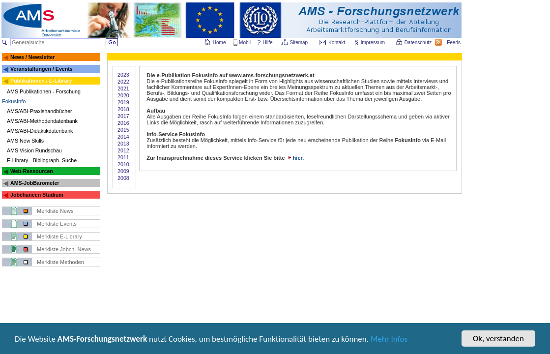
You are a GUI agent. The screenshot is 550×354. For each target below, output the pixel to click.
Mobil (245, 42)
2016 (123, 123)
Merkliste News (55, 211)
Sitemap (299, 42)
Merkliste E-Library (59, 236)
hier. (295, 158)
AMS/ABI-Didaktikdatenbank (40, 131)
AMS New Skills (25, 141)
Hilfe (268, 42)
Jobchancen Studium (36, 195)
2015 (123, 130)
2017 (123, 116)
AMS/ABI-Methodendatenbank (42, 121)
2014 (123, 137)
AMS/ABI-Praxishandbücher (39, 111)
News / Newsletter (32, 57)
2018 (123, 109)
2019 (123, 102)
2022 (123, 82)
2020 (123, 95)
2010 (123, 164)
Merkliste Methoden (60, 262)
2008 (123, 178)
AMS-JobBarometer (34, 183)
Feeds (454, 42)
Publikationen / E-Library (41, 81)
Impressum (373, 42)
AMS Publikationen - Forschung (44, 91)
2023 (123, 75)
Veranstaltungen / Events (41, 69)
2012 (123, 150)
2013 (123, 144)
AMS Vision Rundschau (34, 150)
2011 (123, 157)
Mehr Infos (389, 345)
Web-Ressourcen (31, 171)
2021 (123, 88)
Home (219, 42)
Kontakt (336, 42)
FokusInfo (14, 101)
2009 (123, 171)
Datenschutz (419, 42)
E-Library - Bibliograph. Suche (42, 160)
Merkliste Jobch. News (64, 249)
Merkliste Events (57, 224)
